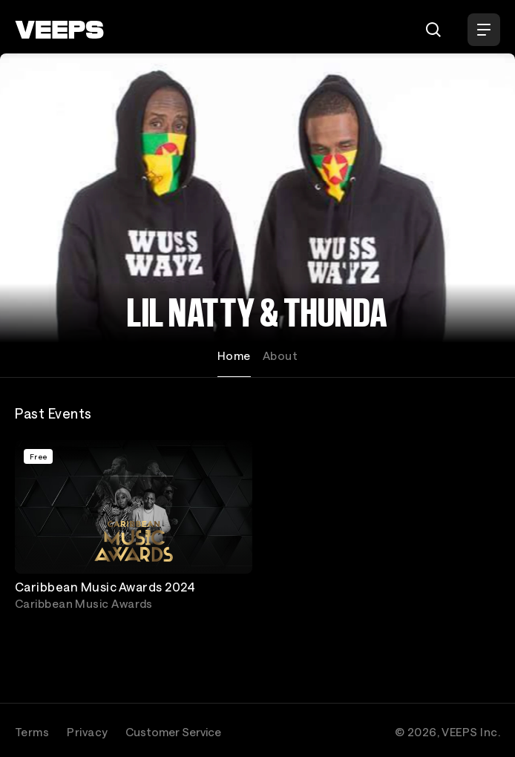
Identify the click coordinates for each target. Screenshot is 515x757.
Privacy (87, 731)
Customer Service (173, 731)
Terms (32, 731)
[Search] (433, 29)
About (280, 355)
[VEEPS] (59, 30)
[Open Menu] (484, 29)
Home (234, 355)
